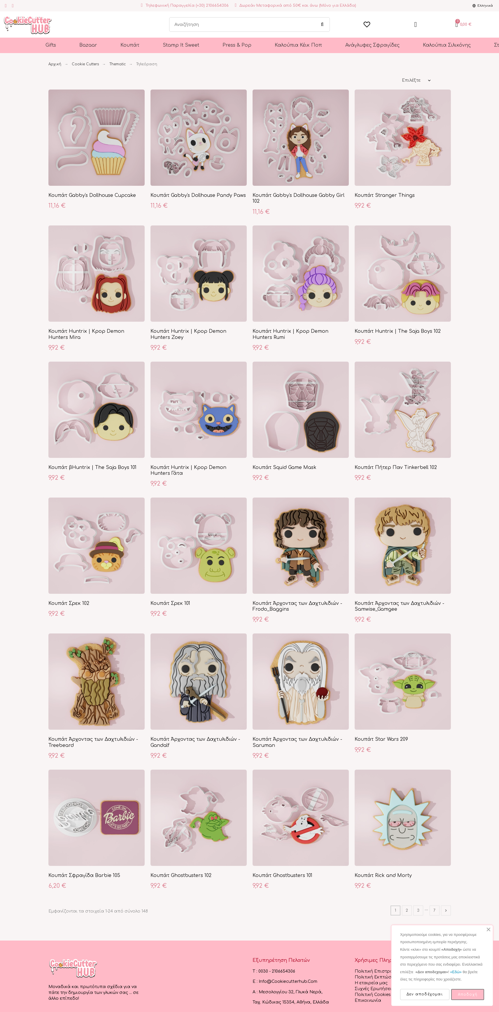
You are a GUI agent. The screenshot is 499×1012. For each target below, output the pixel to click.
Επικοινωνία (368, 1000)
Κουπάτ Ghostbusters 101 (282, 875)
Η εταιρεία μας (371, 983)
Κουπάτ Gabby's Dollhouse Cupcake (92, 195)
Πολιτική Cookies (373, 994)
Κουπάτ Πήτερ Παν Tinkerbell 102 (396, 467)
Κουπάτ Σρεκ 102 (68, 603)
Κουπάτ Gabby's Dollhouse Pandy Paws (198, 195)
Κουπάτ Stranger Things (385, 195)
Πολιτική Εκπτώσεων (377, 977)
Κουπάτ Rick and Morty (383, 875)
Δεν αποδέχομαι (425, 994)
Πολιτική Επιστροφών (378, 971)
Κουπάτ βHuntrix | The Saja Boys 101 (92, 467)
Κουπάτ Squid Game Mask (284, 467)
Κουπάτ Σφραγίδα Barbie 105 (84, 875)
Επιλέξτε (411, 80)
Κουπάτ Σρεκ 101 (170, 603)
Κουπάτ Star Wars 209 (381, 739)
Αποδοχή (467, 994)
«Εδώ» (455, 972)
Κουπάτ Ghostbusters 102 (180, 875)
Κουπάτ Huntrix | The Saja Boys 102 (398, 331)
